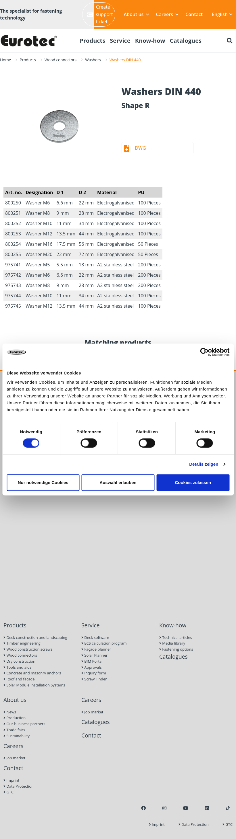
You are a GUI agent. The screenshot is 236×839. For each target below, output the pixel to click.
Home (5, 60)
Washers (93, 60)
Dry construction (19, 661)
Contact (194, 14)
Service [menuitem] (120, 40)
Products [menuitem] (92, 40)
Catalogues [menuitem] (186, 40)
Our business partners (24, 723)
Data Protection (18, 786)
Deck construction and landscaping (35, 637)
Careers (167, 14)
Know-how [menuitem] (150, 40)
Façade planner (96, 649)
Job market (14, 757)
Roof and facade (19, 679)
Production (14, 717)
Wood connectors (60, 60)
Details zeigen (203, 464)
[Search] (229, 40)
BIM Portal (92, 661)
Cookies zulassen (193, 482)
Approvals (91, 667)
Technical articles (175, 637)
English (222, 14)
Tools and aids (17, 667)
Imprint (11, 780)
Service (90, 625)
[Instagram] (164, 808)
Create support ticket (100, 14)
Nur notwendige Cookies (43, 482)
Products (28, 60)
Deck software (95, 637)
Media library (172, 643)
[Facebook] (143, 808)
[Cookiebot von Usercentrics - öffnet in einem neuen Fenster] (204, 352)
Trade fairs (14, 729)
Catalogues (173, 656)
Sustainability (16, 735)
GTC (8, 792)
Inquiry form (93, 673)
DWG (140, 148)
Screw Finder (94, 679)
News (9, 712)
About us (136, 14)
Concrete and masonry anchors (32, 673)
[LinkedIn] (207, 808)
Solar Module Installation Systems (34, 685)
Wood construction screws (27, 649)
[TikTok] (228, 808)
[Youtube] (185, 808)
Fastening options (176, 649)
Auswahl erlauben (117, 482)
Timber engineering (22, 643)
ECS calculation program (104, 643)
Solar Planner (94, 655)
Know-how (172, 625)
